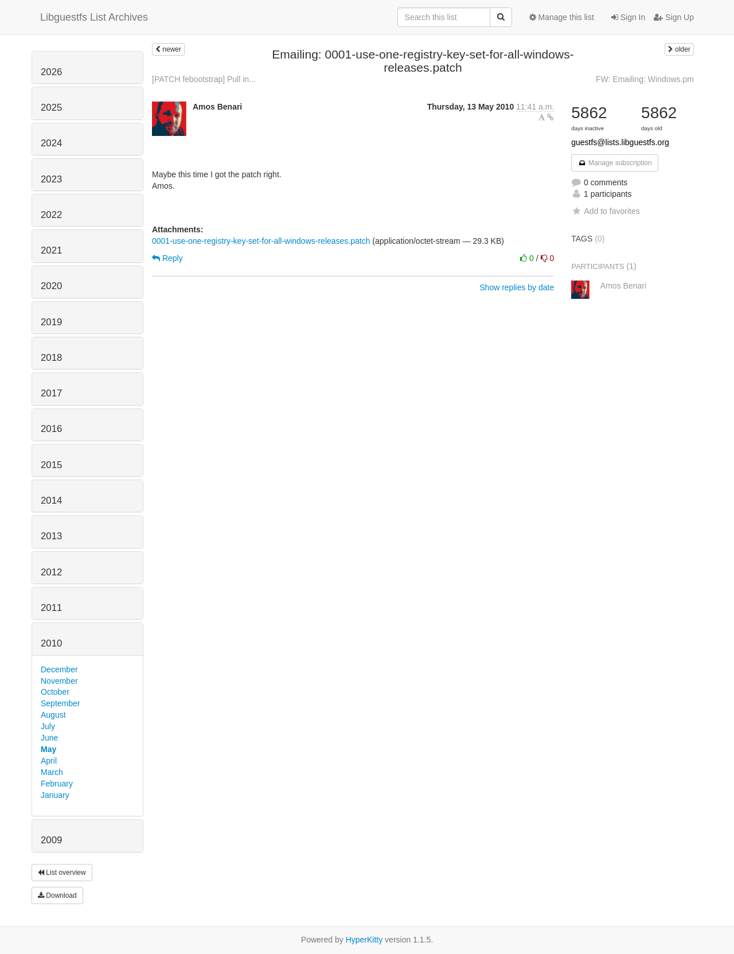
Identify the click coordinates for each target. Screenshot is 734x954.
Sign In (628, 17)
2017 (51, 393)
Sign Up (674, 17)
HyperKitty (364, 939)
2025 (51, 107)
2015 (51, 465)
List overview (62, 873)
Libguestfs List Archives (94, 17)
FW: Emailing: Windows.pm (645, 79)
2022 (51, 214)
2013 (51, 536)
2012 (51, 572)
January (55, 795)
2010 (51, 643)
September (60, 703)
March (52, 772)
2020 (51, 286)
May (48, 749)
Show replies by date (516, 287)
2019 (51, 322)
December (59, 669)
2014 (51, 500)
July (48, 726)
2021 (51, 250)
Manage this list (561, 17)
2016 (51, 428)
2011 (51, 607)
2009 (51, 840)
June (49, 737)
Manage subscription (614, 163)
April (49, 760)
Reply (167, 258)
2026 (51, 72)
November (59, 681)
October (55, 691)
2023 (51, 179)
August (53, 714)
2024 (51, 143)
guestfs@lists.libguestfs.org (620, 142)
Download (57, 895)
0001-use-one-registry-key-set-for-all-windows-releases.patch (261, 241)
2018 (51, 357)
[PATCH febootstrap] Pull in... (204, 79)
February (57, 783)
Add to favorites (605, 211)
